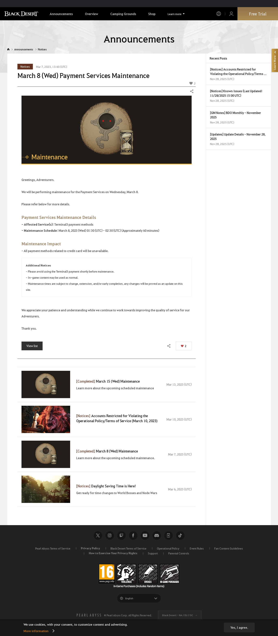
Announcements (23, 49)
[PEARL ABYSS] (89, 615)
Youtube (145, 535)
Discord (156, 535)
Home (8, 49)
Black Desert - (177, 615)
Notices (42, 49)
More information (36, 631)
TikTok (180, 535)
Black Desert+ (168, 535)
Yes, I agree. (239, 627)
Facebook (133, 535)
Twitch (121, 535)
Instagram (109, 535)
